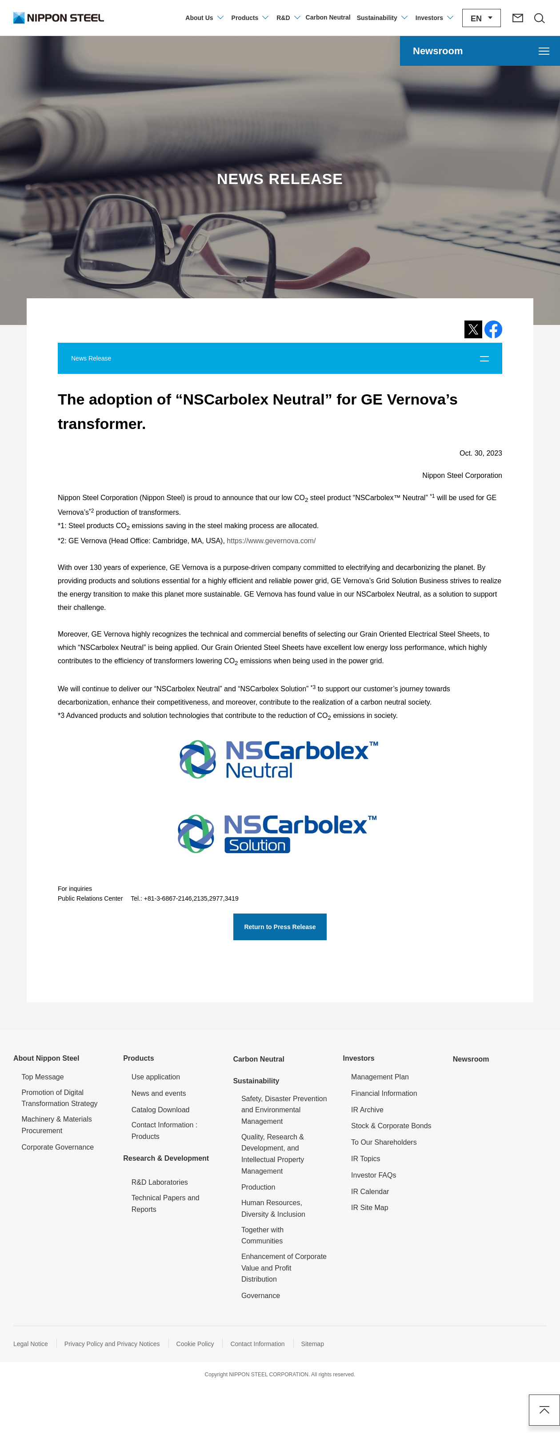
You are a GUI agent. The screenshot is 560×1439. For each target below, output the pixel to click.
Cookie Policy (195, 1343)
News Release (91, 358)
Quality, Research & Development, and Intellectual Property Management (272, 1154)
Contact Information (257, 1343)
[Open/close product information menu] (250, 18)
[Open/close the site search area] (539, 17)
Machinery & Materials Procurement (57, 1124)
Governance (260, 1295)
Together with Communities (262, 1235)
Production (258, 1187)
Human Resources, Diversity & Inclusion (273, 1208)
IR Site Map (369, 1207)
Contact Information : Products (165, 1130)
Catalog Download (161, 1110)
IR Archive (367, 1110)
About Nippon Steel (46, 1058)
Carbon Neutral (258, 1059)
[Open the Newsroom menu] (480, 51)
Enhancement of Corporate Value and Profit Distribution (284, 1268)
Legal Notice (30, 1343)
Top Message (43, 1077)
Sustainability (256, 1081)
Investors (359, 1058)
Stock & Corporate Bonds (391, 1126)
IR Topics (365, 1158)
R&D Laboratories (160, 1182)
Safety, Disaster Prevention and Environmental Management (284, 1110)
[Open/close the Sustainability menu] (381, 18)
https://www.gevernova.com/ (270, 541)
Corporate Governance (58, 1147)
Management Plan (380, 1077)
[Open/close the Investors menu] (434, 18)
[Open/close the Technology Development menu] (288, 18)
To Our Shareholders (384, 1142)
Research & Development (166, 1158)
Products (138, 1058)
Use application (156, 1077)
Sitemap (312, 1343)
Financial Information (384, 1093)
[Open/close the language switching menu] (481, 18)
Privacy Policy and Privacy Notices (112, 1343)
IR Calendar (370, 1191)
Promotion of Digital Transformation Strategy (60, 1098)
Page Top (544, 1410)
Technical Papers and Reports (166, 1203)
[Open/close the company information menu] (204, 18)
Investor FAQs (373, 1175)
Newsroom (471, 1059)
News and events (159, 1093)
